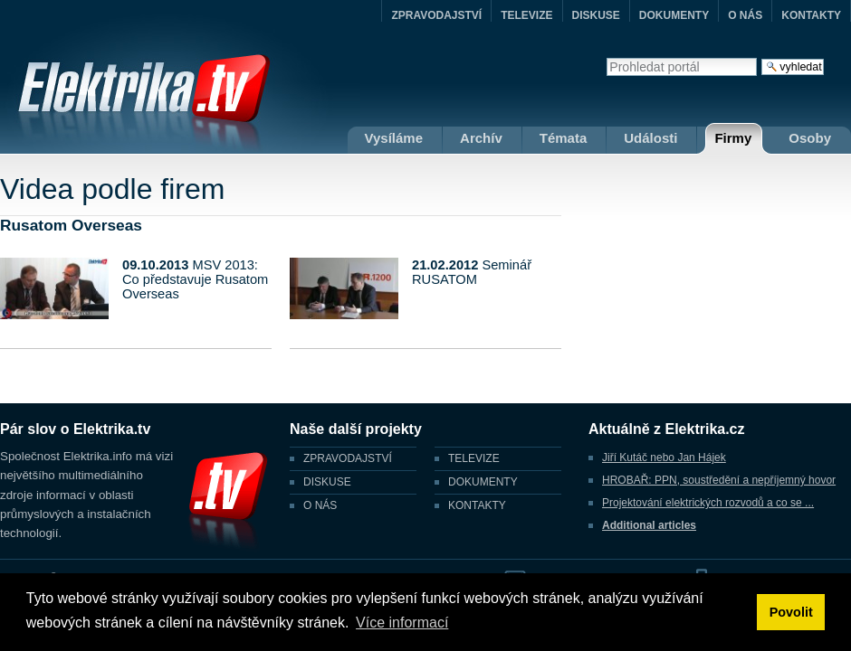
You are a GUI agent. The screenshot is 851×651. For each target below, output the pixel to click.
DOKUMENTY (674, 15)
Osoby (810, 138)
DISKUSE (596, 15)
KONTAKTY (811, 15)
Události (650, 138)
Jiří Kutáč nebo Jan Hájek (664, 457)
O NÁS (745, 15)
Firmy (732, 138)
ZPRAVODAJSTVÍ (436, 15)
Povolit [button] (791, 612)
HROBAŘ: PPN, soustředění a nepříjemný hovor (719, 480)
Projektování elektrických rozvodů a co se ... (708, 502)
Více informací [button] (402, 622)
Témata (564, 138)
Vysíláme (394, 138)
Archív (481, 138)
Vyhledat (606, 57)
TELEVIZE (526, 15)
